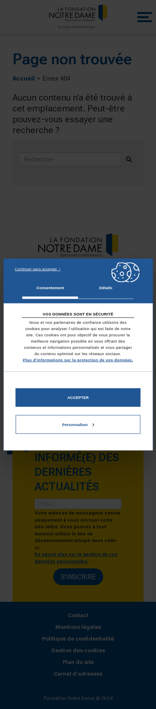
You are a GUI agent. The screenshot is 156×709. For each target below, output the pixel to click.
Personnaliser (78, 424)
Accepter (78, 397)
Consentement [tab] (50, 287)
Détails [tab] (105, 287)
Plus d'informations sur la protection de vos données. (78, 360)
